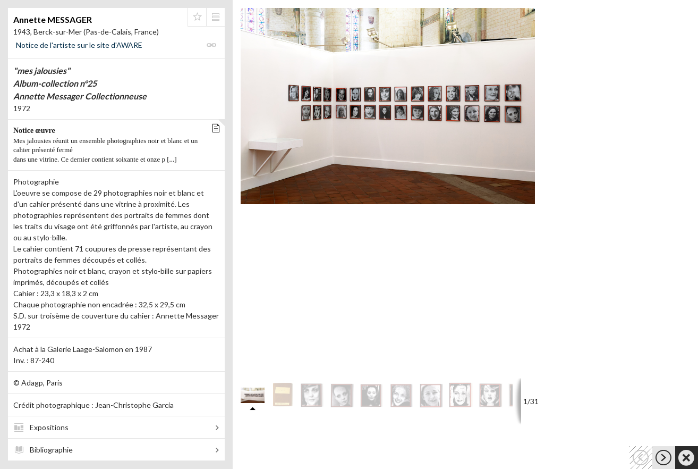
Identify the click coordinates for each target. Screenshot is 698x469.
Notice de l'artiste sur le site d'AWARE (79, 44)
